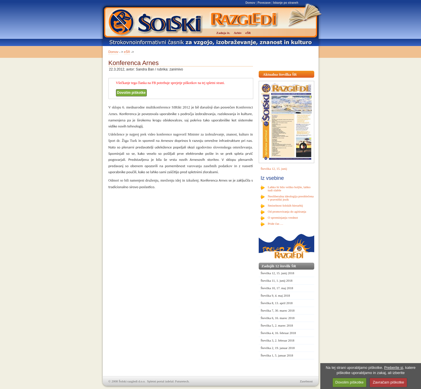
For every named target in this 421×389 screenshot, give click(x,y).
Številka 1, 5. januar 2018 (277, 355)
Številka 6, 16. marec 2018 (278, 318)
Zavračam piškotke (388, 382)
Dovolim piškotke (131, 93)
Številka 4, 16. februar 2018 (278, 333)
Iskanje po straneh (285, 2)
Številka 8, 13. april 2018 (277, 303)
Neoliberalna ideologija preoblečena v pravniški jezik (291, 197)
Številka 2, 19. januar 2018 (278, 348)
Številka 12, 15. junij (274, 168)
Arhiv (238, 33)
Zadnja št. (223, 33)
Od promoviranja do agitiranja (287, 211)
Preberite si (393, 367)
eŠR (127, 52)
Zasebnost (306, 381)
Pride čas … (275, 223)
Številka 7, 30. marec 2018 (278, 310)
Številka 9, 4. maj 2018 (275, 295)
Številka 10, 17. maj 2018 (277, 288)
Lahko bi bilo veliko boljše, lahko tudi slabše (289, 188)
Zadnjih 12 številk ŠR (279, 266)
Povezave (264, 2)
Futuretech (182, 381)
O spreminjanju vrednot (283, 217)
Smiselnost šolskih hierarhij (285, 205)
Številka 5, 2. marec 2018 (277, 325)
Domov (250, 2)
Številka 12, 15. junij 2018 (277, 273)
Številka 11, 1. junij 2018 (277, 280)
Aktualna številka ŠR (280, 74)
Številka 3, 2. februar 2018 (277, 340)
